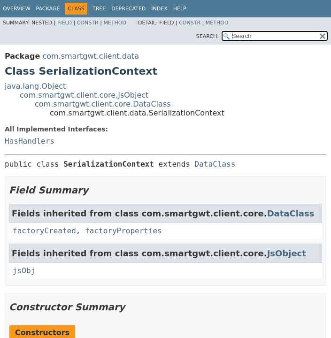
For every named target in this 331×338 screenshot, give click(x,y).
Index (159, 9)
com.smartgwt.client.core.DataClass (103, 104)
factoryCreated (44, 230)
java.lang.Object (35, 86)
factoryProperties (123, 230)
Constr (88, 23)
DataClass (215, 164)
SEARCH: (207, 36)
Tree (99, 9)
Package (48, 9)
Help (179, 9)
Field (64, 23)
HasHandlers (29, 141)
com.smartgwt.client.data (90, 56)
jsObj (24, 270)
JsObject (286, 253)
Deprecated (128, 9)
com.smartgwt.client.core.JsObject (84, 95)
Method (114, 23)
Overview (17, 9)
